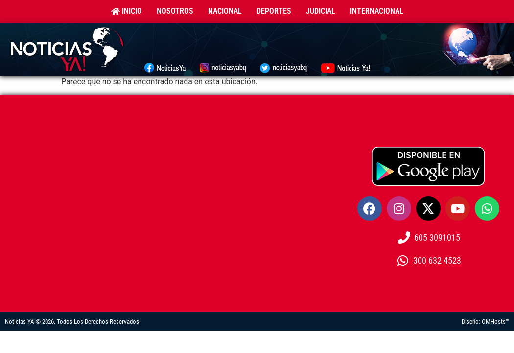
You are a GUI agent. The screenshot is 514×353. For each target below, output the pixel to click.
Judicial (320, 11)
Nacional (225, 11)
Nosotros (175, 11)
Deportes (274, 11)
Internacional (376, 11)
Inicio (126, 11)
